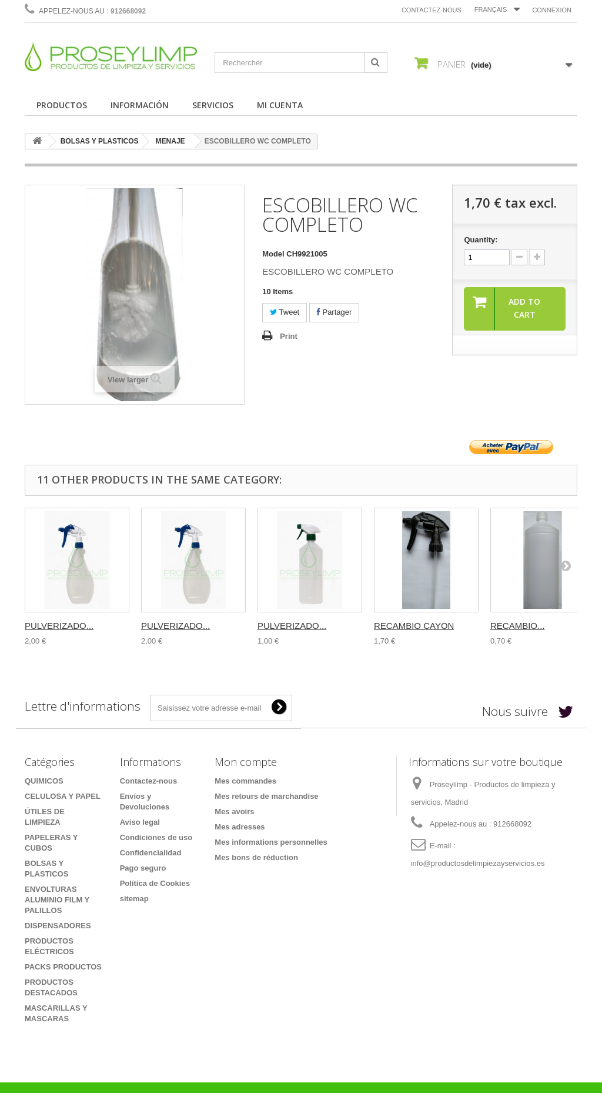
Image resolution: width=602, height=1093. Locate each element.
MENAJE (170, 141)
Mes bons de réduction (256, 857)
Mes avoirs (234, 811)
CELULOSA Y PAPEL (63, 796)
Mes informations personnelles (271, 842)
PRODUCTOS (61, 105)
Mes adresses (240, 826)
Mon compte (246, 762)
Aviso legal (140, 822)
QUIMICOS (44, 781)
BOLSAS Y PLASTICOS (100, 141)
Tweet (284, 312)
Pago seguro (143, 868)
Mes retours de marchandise (266, 796)
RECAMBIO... (517, 626)
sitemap (134, 898)
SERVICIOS (212, 105)
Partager (334, 312)
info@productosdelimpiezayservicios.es (478, 863)
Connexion (551, 10)
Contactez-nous (431, 10)
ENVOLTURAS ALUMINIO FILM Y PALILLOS (57, 900)
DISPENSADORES (58, 925)
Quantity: (480, 239)
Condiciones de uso (156, 837)
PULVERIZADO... (59, 626)
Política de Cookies (155, 883)
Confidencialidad (151, 852)
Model (273, 253)
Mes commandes (245, 781)
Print (288, 336)
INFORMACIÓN (140, 105)
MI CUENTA (280, 105)
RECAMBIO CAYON (414, 626)
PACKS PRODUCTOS (63, 966)
